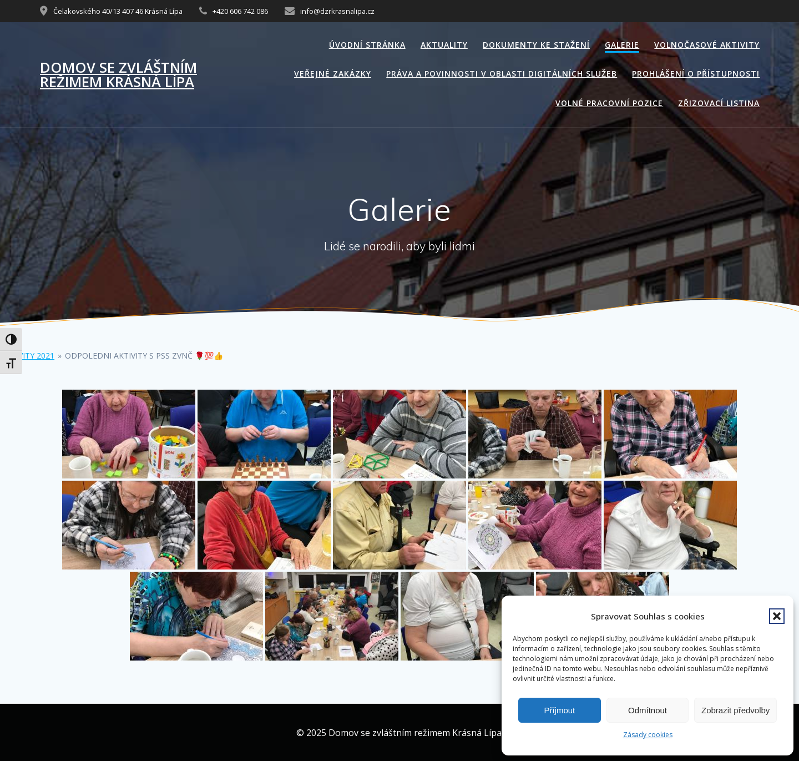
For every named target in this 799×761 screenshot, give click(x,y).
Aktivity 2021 (27, 355)
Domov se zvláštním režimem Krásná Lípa (118, 75)
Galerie (622, 44)
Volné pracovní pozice (609, 103)
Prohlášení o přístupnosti (696, 73)
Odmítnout (647, 710)
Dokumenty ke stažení (536, 44)
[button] (776, 616)
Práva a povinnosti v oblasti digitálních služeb (501, 73)
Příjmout (559, 710)
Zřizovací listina (719, 103)
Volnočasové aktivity (707, 44)
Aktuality (444, 44)
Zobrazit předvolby (735, 710)
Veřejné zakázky (332, 73)
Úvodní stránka (367, 44)
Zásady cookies (647, 734)
